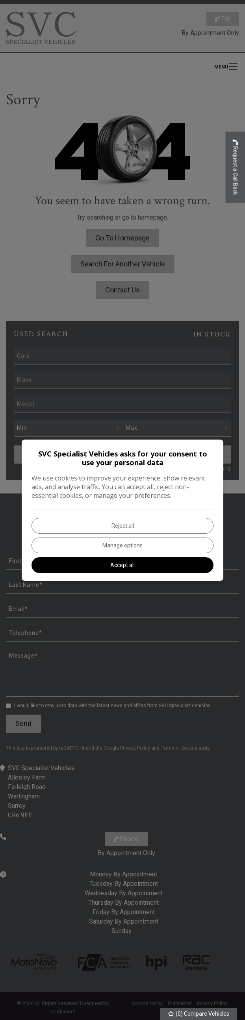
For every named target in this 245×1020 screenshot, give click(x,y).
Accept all (122, 565)
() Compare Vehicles (199, 1014)
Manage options (122, 545)
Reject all (122, 526)
